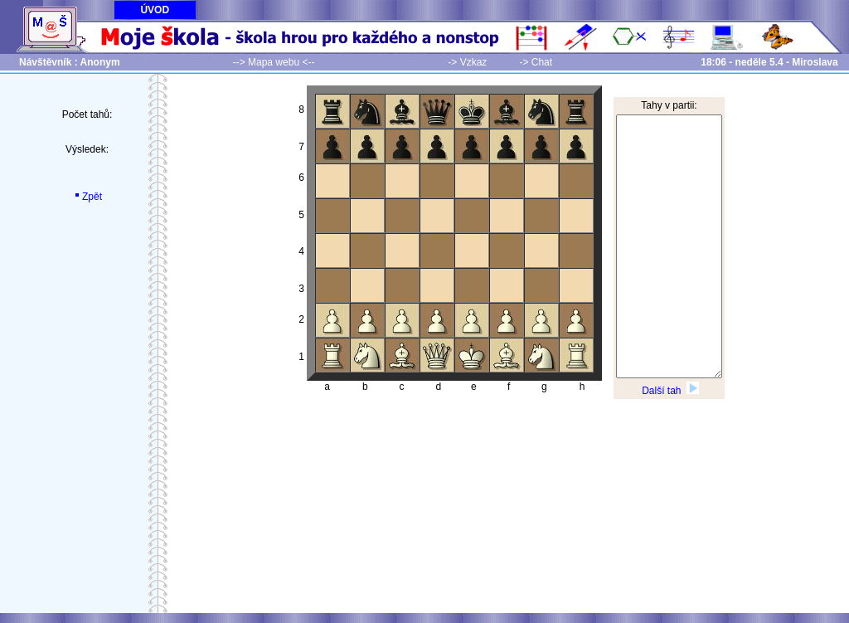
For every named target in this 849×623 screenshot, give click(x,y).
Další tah (670, 391)
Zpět (87, 196)
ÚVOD (154, 10)
